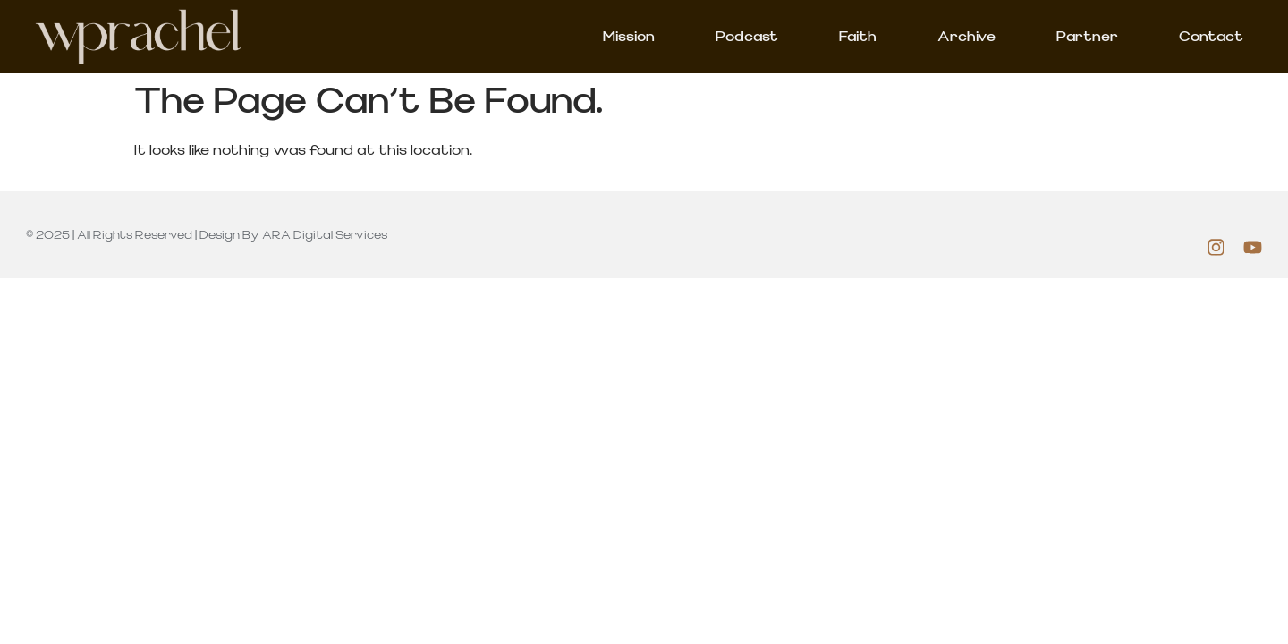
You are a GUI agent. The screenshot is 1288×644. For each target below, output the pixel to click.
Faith (858, 37)
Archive (966, 37)
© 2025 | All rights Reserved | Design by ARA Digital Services (206, 235)
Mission (629, 37)
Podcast (747, 37)
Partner (1087, 37)
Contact (1211, 37)
